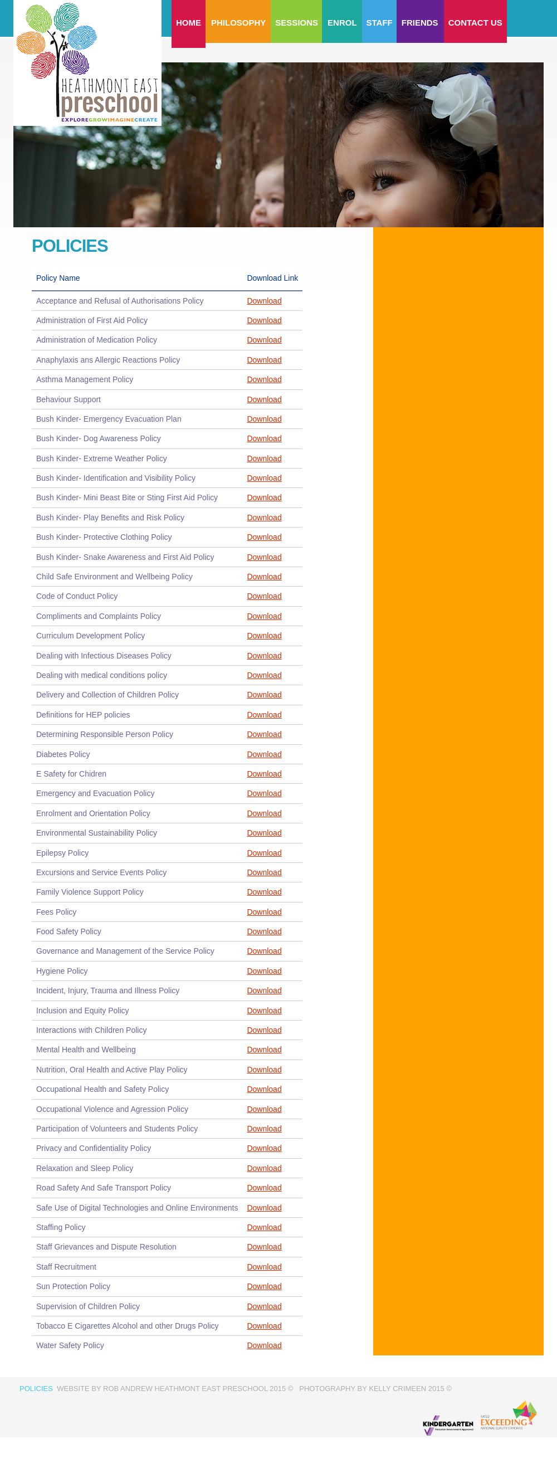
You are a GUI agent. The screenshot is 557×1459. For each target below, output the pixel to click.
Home (188, 22)
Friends (420, 22)
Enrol (342, 22)
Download (264, 300)
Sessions (296, 22)
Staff (380, 22)
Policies (36, 1388)
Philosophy (238, 22)
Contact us (475, 22)
